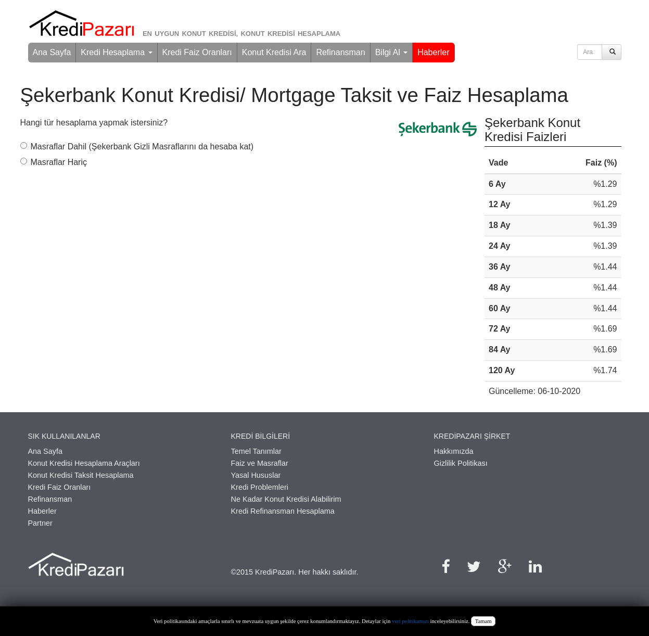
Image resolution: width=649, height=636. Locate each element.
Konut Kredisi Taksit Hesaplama (81, 475)
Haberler (433, 52)
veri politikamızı (410, 621)
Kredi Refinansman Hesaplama (283, 511)
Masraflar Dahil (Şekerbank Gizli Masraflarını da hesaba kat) (137, 146)
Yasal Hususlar (256, 475)
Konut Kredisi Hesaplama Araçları (84, 463)
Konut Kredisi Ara (274, 52)
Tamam (483, 621)
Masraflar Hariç (53, 162)
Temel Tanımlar (256, 451)
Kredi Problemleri (259, 487)
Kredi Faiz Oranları (197, 52)
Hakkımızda (454, 451)
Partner (40, 523)
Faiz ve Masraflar (259, 463)
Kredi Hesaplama (116, 52)
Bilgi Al (391, 52)
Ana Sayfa (52, 52)
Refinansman (340, 52)
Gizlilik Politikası (461, 463)
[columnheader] (519, 163)
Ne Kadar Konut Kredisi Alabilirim (286, 499)
